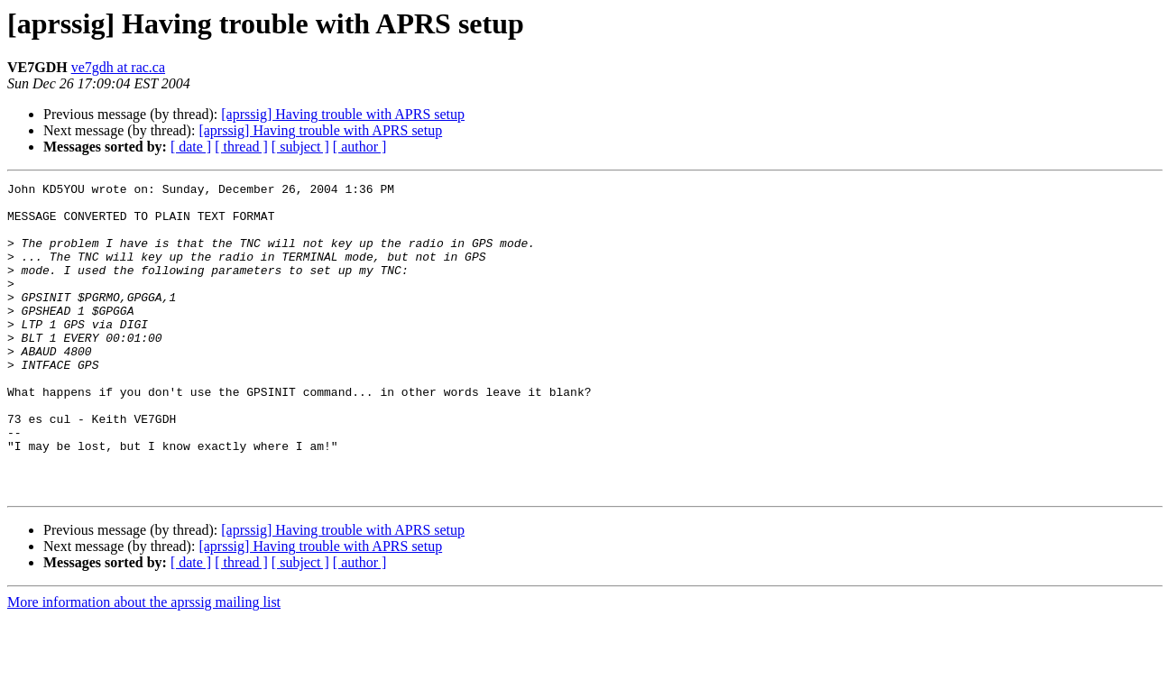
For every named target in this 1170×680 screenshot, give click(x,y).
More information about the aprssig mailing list (144, 664)
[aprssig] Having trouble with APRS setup (343, 114)
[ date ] (190, 146)
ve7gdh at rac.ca (118, 67)
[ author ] (360, 146)
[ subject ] (300, 146)
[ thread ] (241, 146)
